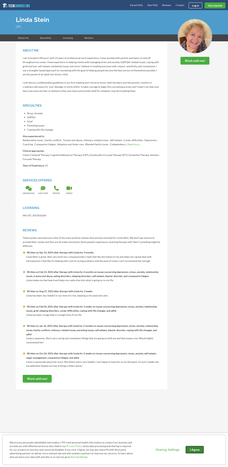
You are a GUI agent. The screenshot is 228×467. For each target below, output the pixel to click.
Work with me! (195, 61)
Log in (195, 5)
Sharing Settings (79, 456)
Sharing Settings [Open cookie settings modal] (168, 449)
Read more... (134, 144)
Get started (215, 5)
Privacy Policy (74, 446)
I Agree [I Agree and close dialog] (195, 449)
